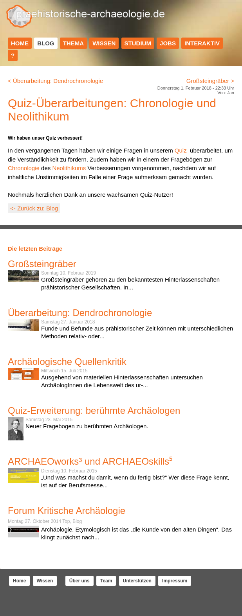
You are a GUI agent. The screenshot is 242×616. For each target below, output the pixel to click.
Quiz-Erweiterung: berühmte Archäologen (94, 410)
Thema (73, 43)
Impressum (174, 581)
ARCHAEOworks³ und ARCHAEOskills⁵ (90, 461)
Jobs (168, 43)
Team (106, 581)
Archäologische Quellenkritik (67, 361)
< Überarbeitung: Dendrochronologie (55, 80)
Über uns (79, 581)
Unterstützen (137, 581)
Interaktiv (202, 43)
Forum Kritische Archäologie (66, 510)
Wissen (104, 43)
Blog (45, 43)
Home (20, 43)
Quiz (181, 150)
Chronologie (24, 168)
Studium (138, 43)
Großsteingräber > (210, 80)
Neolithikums (69, 168)
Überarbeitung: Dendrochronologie (80, 312)
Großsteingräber (42, 264)
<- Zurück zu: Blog (34, 208)
